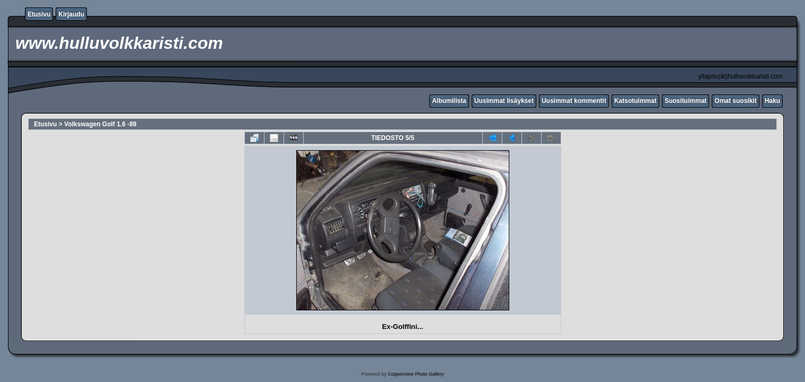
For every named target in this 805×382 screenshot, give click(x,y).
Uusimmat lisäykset (504, 101)
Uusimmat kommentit (574, 101)
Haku (772, 101)
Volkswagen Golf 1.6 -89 (100, 124)
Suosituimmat (685, 101)
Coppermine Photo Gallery (415, 374)
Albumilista (449, 101)
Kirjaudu (71, 14)
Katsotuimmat (635, 101)
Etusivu (39, 14)
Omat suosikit (735, 101)
